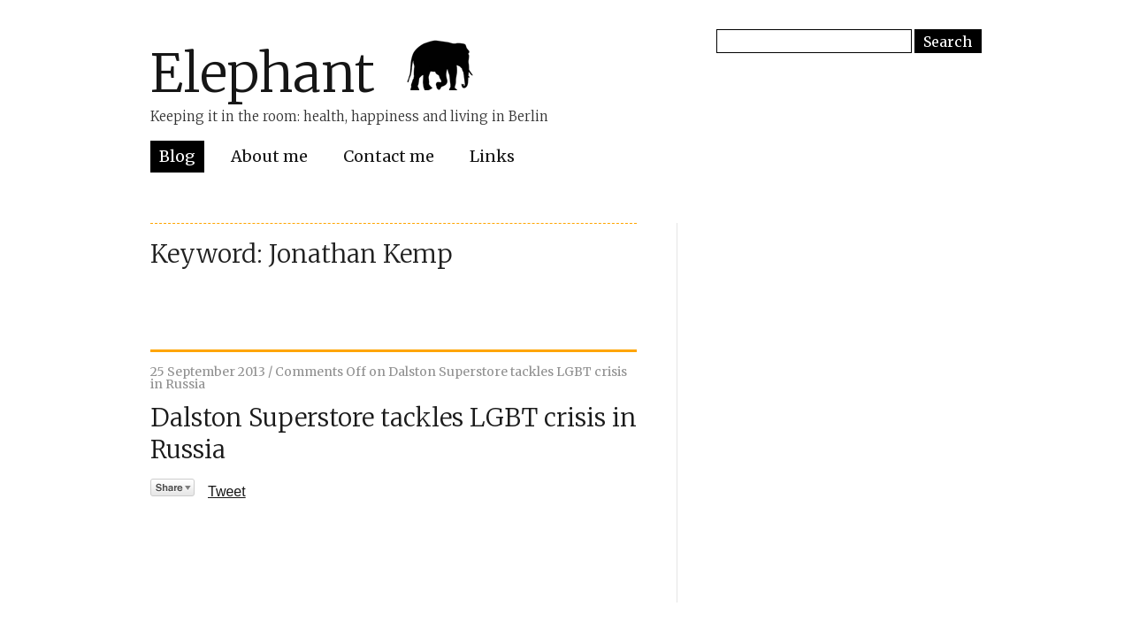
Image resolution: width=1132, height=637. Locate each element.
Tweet (227, 491)
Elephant (262, 73)
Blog (177, 156)
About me (269, 156)
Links (492, 156)
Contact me (388, 156)
